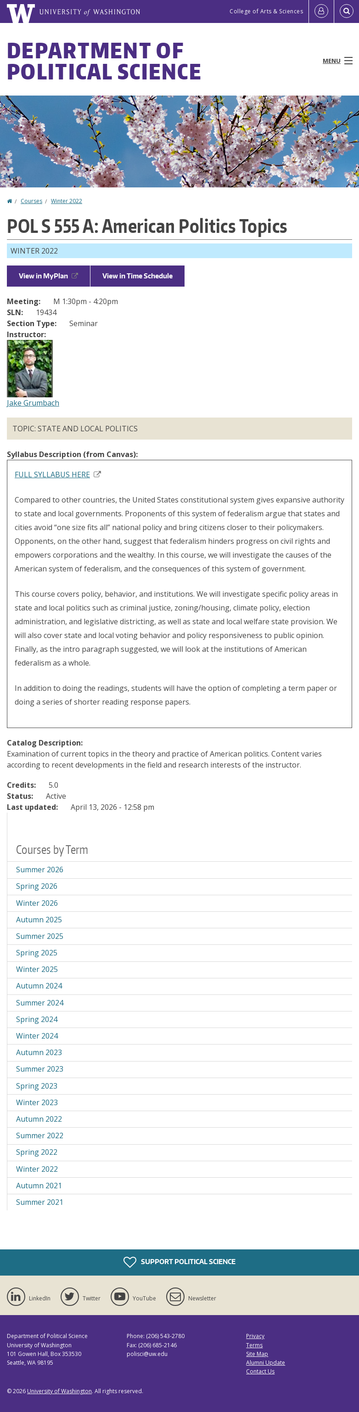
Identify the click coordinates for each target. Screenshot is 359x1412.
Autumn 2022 (39, 1119)
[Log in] (321, 11)
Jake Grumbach (33, 403)
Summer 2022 (39, 1135)
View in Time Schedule (137, 276)
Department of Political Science (104, 61)
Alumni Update (265, 1363)
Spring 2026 (36, 886)
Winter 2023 (37, 1102)
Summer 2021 (39, 1202)
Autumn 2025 (39, 920)
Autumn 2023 (39, 1052)
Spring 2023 (36, 1086)
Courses (31, 201)
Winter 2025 (37, 969)
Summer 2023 (39, 1069)
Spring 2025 (36, 953)
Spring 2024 (36, 1019)
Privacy (255, 1336)
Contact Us (260, 1371)
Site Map (257, 1354)
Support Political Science (179, 1262)
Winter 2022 (66, 201)
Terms (254, 1345)
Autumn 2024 (39, 986)
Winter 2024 (37, 1036)
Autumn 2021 (39, 1185)
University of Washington (59, 1391)
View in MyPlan (48, 276)
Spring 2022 (36, 1152)
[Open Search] (346, 11)
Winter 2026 (37, 903)
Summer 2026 (39, 869)
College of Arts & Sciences (266, 11)
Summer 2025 (39, 936)
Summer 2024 (39, 1003)
